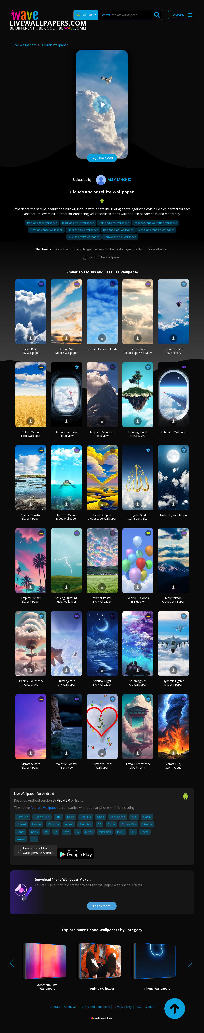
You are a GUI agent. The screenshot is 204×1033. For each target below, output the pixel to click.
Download (102, 158)
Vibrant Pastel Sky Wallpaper (102, 599)
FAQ (138, 1007)
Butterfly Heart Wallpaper (102, 765)
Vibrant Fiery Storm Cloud (173, 765)
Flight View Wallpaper (173, 432)
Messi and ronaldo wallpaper (156, 230)
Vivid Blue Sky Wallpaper (31, 351)
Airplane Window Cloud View (66, 433)
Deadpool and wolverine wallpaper (155, 223)
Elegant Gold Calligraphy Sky (137, 516)
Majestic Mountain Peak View (102, 433)
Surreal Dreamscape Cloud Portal (138, 765)
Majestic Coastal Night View (66, 765)
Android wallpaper (44, 807)
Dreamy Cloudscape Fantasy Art (31, 682)
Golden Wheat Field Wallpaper (30, 433)
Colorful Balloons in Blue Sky (138, 599)
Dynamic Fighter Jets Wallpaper (173, 682)
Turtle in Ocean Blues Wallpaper (66, 516)
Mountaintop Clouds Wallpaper (173, 599)
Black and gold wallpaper (83, 230)
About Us (70, 1007)
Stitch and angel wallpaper (46, 230)
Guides (149, 1007)
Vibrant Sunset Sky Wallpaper (31, 765)
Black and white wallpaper (78, 223)
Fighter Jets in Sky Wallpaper (66, 682)
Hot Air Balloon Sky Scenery (173, 351)
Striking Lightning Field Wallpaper (66, 599)
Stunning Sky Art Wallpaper (137, 682)
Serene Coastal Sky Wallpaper (30, 516)
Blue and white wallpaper (84, 237)
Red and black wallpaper (118, 230)
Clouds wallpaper (55, 45)
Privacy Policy (122, 1007)
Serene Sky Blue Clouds (102, 349)
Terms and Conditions (95, 1007)
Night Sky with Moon (173, 515)
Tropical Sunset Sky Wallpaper (31, 599)
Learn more (102, 906)
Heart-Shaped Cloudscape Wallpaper (102, 516)
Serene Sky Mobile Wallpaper (66, 351)
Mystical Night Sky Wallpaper (102, 682)
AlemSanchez (113, 179)
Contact (55, 1007)
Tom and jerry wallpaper (114, 223)
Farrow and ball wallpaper (120, 237)
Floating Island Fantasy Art (137, 433)
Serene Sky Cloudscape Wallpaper (138, 351)
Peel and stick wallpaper (42, 223)
